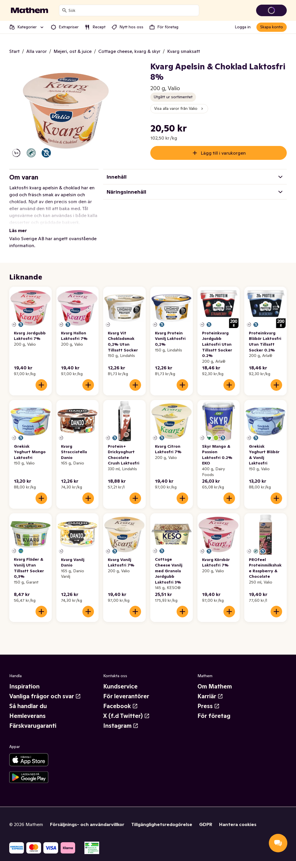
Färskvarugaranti (32, 719)
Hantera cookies (237, 817)
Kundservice (120, 679)
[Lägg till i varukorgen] (41, 378)
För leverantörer (126, 689)
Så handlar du (28, 699)
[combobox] (133, 10)
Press (208, 699)
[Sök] (64, 10)
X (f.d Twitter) (126, 709)
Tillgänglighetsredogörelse (161, 817)
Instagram (120, 719)
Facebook (120, 699)
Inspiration (24, 679)
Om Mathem (214, 679)
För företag (213, 709)
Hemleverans (27, 709)
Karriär (210, 689)
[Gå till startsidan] (29, 10)
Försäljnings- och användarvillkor (87, 817)
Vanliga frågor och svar (45, 689)
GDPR (205, 817)
